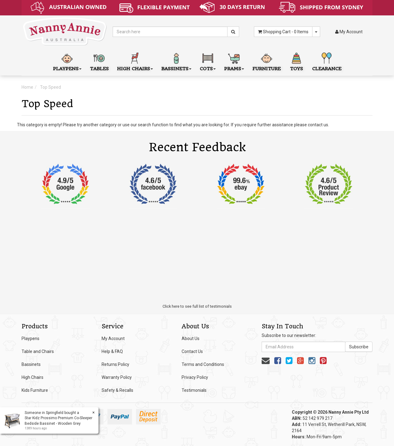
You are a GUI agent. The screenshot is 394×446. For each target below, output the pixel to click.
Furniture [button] (266, 61)
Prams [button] (234, 61)
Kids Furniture (35, 390)
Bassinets (31, 364)
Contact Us (192, 351)
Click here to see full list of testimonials (197, 306)
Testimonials (194, 390)
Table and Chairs (38, 351)
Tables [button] (99, 61)
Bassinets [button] (176, 61)
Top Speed (50, 87)
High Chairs (32, 377)
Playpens (30, 338)
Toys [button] (296, 61)
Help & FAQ (112, 351)
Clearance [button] (326, 61)
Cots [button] (208, 61)
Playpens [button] (67, 61)
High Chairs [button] (135, 61)
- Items (283, 31)
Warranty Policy (117, 377)
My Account (113, 338)
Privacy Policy (195, 377)
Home (27, 87)
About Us (190, 338)
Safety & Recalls (117, 390)
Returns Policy (115, 364)
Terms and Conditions (203, 364)
